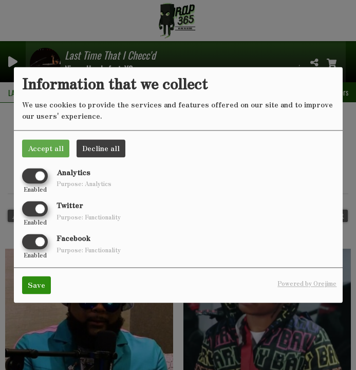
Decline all (101, 148)
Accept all (46, 148)
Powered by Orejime (306, 284)
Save (36, 285)
